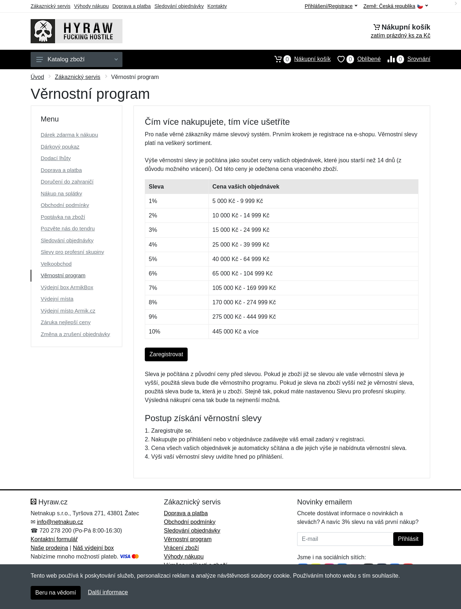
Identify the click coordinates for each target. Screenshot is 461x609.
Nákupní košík (299, 59)
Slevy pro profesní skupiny (72, 252)
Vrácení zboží (181, 548)
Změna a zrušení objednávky (75, 334)
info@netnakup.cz (60, 522)
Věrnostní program (63, 275)
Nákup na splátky (61, 193)
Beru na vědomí (55, 593)
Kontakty (217, 6)
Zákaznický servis (50, 6)
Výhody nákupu (91, 6)
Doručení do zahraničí (67, 181)
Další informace (108, 592)
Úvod (37, 77)
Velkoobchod (56, 264)
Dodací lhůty (56, 158)
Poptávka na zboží (63, 217)
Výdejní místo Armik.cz (68, 311)
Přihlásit (408, 539)
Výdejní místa (57, 299)
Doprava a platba (131, 6)
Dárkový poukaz (60, 147)
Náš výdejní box (93, 548)
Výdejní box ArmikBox (67, 287)
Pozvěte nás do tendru (68, 228)
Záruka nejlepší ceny (65, 322)
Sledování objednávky (179, 6)
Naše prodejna (49, 548)
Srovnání (405, 59)
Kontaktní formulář (54, 539)
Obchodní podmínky (65, 205)
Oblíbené (356, 59)
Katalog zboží (77, 59)
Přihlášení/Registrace (331, 6)
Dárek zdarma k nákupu (69, 135)
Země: (395, 6)
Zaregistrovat (166, 354)
